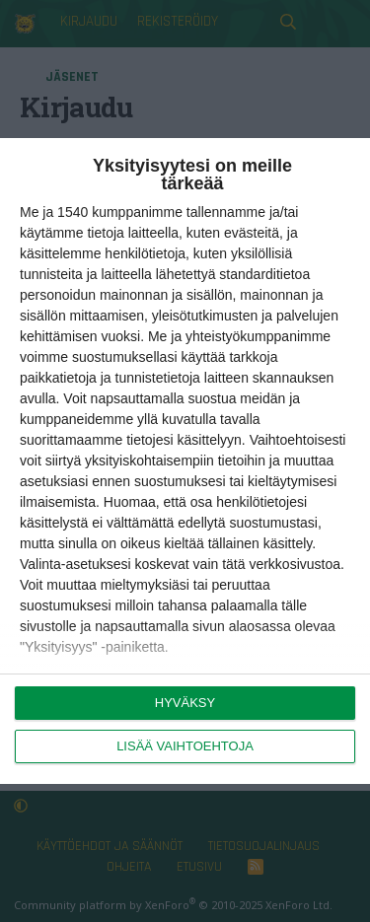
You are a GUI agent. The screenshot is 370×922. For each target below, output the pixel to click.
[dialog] (185, 461)
